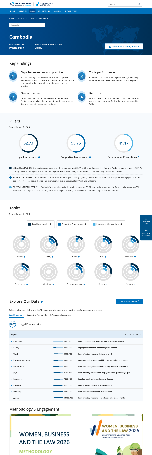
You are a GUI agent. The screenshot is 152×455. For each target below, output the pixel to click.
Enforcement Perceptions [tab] (60, 315)
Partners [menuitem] (57, 11)
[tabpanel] (76, 361)
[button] (27, 25)
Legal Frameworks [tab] (16, 315)
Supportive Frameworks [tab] (37, 315)
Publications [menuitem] (44, 11)
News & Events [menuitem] (71, 11)
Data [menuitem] (32, 11)
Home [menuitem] (12, 11)
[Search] (125, 4)
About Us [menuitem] (23, 11)
